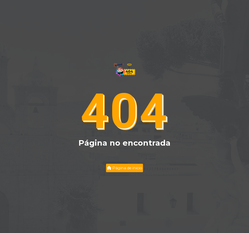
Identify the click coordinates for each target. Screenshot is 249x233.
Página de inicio (124, 167)
